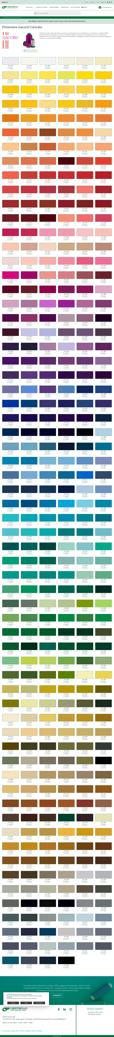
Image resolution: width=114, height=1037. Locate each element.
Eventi (97, 2)
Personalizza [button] (39, 1003)
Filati (7, 17)
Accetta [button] (13, 1003)
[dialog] (26, 999)
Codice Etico (92, 2)
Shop (85, 7)
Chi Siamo (86, 2)
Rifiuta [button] (26, 1003)
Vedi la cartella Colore (30, 51)
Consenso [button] (39, 1031)
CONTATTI (57, 995)
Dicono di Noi (103, 2)
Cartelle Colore (41, 7)
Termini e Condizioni (25, 1031)
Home (3, 17)
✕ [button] (45, 994)
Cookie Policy (15, 1031)
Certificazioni (75, 7)
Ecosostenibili (54, 7)
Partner (34, 1031)
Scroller (59, 1036)
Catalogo (30, 7)
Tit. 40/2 (10, 68)
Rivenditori (65, 7)
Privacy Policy (6, 1031)
